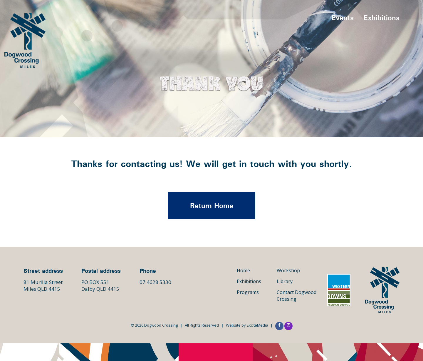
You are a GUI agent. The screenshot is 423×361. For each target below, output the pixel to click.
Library (285, 281)
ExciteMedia (257, 325)
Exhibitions (382, 17)
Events (343, 17)
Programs (248, 292)
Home (243, 270)
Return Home (211, 205)
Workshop (288, 270)
